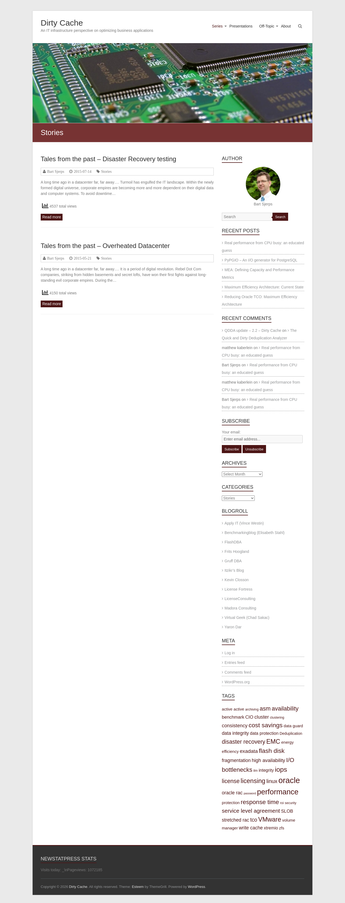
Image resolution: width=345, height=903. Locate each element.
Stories (106, 171)
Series (217, 26)
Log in (230, 653)
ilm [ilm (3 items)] (255, 771)
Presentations (241, 26)
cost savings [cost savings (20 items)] (265, 725)
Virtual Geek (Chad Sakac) (247, 617)
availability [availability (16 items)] (285, 708)
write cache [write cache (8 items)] (251, 827)
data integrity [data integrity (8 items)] (235, 733)
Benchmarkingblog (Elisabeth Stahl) (255, 532)
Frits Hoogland (237, 551)
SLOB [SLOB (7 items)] (287, 811)
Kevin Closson (237, 580)
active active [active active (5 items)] (233, 709)
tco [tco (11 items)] (253, 820)
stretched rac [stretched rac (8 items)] (235, 820)
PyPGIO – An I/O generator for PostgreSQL (261, 260)
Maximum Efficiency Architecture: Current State (264, 287)
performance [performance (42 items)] (277, 792)
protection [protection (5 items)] (231, 802)
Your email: (231, 432)
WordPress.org (237, 682)
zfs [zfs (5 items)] (281, 828)
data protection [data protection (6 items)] (264, 733)
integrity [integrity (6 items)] (266, 770)
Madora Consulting (240, 608)
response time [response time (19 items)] (260, 802)
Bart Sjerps (55, 171)
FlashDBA (233, 542)
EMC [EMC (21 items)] (273, 741)
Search (280, 217)
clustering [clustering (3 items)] (277, 717)
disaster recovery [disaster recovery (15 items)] (243, 742)
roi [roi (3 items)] (282, 803)
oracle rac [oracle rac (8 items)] (232, 792)
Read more (51, 217)
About (286, 26)
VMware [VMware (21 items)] (269, 819)
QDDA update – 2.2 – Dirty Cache (253, 330)
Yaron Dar (233, 627)
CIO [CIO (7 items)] (249, 717)
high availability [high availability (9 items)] (268, 760)
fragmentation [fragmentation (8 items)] (236, 760)
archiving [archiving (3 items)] (252, 709)
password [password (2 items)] (250, 793)
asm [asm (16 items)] (265, 708)
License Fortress (238, 589)
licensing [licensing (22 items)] (253, 780)
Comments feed (238, 672)
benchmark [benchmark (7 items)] (233, 717)
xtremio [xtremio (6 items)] (271, 827)
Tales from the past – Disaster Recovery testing (108, 159)
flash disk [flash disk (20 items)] (271, 750)
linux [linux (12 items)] (271, 781)
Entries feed (235, 662)
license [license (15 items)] (231, 781)
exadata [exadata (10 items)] (249, 751)
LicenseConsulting (240, 599)
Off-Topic (266, 26)
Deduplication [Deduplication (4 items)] (291, 733)
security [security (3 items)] (290, 803)
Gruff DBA (233, 561)
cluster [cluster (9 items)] (261, 717)
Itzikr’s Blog (234, 570)
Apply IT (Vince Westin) (244, 523)
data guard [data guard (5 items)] (293, 725)
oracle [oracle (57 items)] (289, 780)
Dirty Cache (62, 22)
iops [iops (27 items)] (281, 769)
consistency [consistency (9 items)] (234, 725)
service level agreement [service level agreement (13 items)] (251, 811)
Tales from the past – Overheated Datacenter (105, 245)
